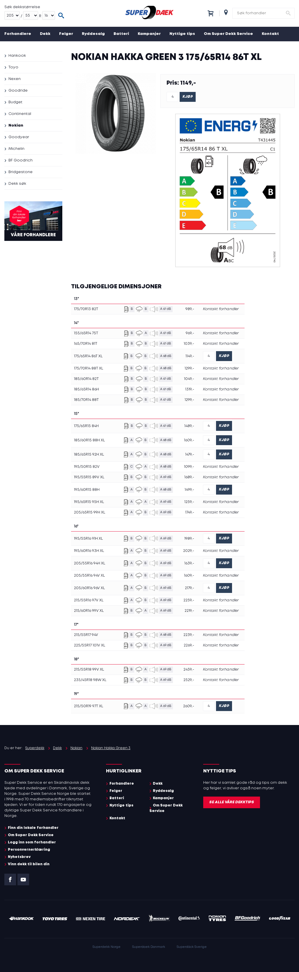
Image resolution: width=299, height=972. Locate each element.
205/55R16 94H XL (89, 563)
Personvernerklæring (29, 849)
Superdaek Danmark (148, 947)
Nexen (14, 79)
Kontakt (270, 33)
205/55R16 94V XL (89, 575)
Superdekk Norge (107, 947)
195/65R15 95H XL (89, 502)
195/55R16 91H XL (88, 538)
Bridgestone (20, 172)
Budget (15, 102)
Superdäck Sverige (192, 947)
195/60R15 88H (87, 489)
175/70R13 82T (86, 309)
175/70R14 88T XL (88, 368)
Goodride (18, 90)
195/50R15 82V (87, 466)
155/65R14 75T (86, 333)
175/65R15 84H (86, 426)
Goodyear (18, 137)
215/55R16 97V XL (88, 600)
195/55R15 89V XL (89, 477)
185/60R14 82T (86, 379)
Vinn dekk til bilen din (28, 864)
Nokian (15, 125)
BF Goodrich (20, 160)
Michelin (16, 148)
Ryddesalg (93, 33)
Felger (66, 33)
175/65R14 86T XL (88, 356)
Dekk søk (17, 183)
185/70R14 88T (86, 399)
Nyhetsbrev (19, 857)
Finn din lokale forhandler (33, 827)
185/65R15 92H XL (89, 454)
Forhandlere (17, 33)
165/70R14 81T (85, 343)
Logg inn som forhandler (32, 842)
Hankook (17, 55)
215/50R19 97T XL (88, 706)
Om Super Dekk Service (228, 33)
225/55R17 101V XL (89, 645)
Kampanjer (149, 33)
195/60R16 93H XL (89, 550)
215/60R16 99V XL (89, 610)
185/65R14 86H (86, 389)
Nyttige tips (182, 33)
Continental (19, 113)
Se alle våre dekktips (231, 802)
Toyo (13, 67)
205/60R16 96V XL (89, 588)
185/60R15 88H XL (89, 440)
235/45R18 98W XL (90, 680)
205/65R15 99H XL (89, 512)
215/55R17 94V (86, 635)
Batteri (121, 33)
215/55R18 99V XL (89, 669)
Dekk (45, 33)
